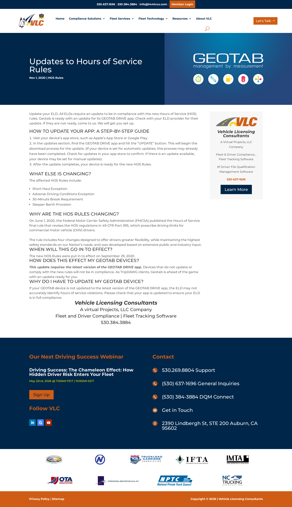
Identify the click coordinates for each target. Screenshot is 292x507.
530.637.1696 (106, 4)
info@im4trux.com (153, 4)
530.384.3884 (127, 4)
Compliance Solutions (85, 18)
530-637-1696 (236, 179)
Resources (180, 18)
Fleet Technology (151, 18)
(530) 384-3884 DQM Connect (198, 397)
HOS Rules (55, 78)
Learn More (236, 189)
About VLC (204, 18)
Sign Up (41, 394)
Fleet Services (120, 18)
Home (60, 18)
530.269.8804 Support (188, 370)
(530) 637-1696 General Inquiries (200, 383)
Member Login (182, 4)
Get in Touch (177, 410)
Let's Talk (263, 21)
